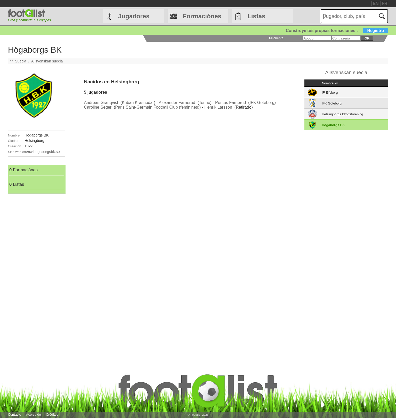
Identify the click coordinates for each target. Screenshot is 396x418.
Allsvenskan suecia (47, 61)
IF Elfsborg (330, 92)
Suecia (20, 61)
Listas (256, 16)
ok (367, 38)
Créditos (52, 414)
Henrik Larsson (218, 107)
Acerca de (33, 414)
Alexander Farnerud (177, 102)
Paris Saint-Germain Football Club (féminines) (157, 107)
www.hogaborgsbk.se (42, 152)
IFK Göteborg (262, 102)
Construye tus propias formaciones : (337, 30)
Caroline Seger (97, 107)
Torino (204, 102)
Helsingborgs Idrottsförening (342, 114)
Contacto (14, 414)
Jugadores (133, 16)
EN (375, 3)
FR (384, 3)
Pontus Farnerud (230, 102)
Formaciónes (202, 16)
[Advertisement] (36, 271)
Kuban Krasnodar (138, 102)
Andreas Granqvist (101, 102)
